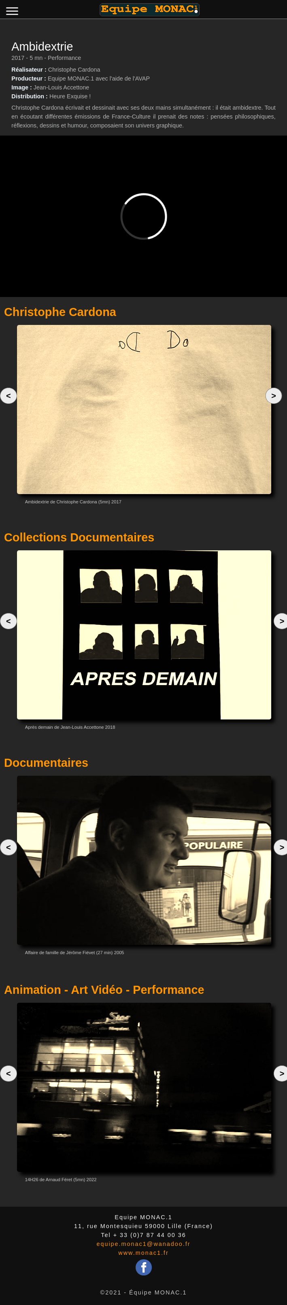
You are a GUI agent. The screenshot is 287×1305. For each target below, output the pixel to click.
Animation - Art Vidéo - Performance (104, 989)
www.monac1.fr (143, 1253)
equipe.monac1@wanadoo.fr (143, 1244)
